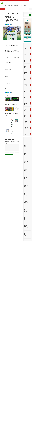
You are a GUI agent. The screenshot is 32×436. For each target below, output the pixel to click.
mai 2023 (25, 179)
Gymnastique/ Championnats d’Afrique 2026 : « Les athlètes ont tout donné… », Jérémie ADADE (8, 114)
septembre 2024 (26, 161)
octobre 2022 (25, 187)
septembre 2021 (26, 202)
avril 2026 (25, 139)
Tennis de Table (26, 127)
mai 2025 (25, 152)
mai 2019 (25, 234)
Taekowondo (25, 121)
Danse (25, 67)
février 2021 (25, 210)
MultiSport (25, 98)
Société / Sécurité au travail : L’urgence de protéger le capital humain (15, 113)
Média (25, 96)
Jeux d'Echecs (25, 85)
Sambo (25, 109)
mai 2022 (25, 193)
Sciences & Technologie (17, 5)
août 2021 (25, 203)
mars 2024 (25, 168)
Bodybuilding (25, 59)
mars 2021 (25, 209)
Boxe (24, 60)
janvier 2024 (25, 170)
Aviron (25, 54)
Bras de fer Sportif (26, 61)
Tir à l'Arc (25, 128)
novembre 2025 (26, 145)
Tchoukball (25, 122)
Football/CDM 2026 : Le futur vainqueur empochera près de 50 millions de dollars (15, 104)
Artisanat (25, 48)
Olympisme (25, 103)
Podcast (25, 5)
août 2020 (25, 217)
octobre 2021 (25, 201)
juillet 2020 (25, 218)
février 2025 (25, 155)
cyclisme (25, 66)
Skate (25, 116)
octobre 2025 (25, 146)
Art (24, 47)
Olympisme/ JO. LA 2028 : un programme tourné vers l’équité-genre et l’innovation (12, 132)
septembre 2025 (26, 147)
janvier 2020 (25, 225)
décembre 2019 (26, 226)
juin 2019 (25, 233)
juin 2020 (25, 219)
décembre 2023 (26, 171)
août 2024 (25, 162)
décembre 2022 (26, 185)
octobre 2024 (25, 160)
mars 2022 (25, 195)
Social (21, 5)
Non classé (25, 102)
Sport (6, 5)
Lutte (24, 92)
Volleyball (25, 134)
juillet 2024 (25, 163)
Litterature (25, 90)
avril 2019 (25, 235)
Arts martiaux (25, 49)
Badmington (25, 55)
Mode (25, 97)
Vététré (25, 133)
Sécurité (25, 115)
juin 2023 (25, 178)
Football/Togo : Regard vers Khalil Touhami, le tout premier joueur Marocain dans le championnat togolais (12, 123)
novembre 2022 (26, 186)
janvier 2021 (25, 211)
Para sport (25, 104)
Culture (9, 5)
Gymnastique (7, 98)
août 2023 (25, 176)
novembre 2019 (26, 227)
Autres (25, 53)
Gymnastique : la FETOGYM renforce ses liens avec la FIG (8, 104)
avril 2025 (25, 153)
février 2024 (25, 169)
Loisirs (25, 91)
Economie (12, 5)
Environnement (25, 72)
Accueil (2, 5)
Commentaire (6, 143)
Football (14, 98)
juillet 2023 (25, 177)
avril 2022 (25, 194)
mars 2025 (25, 154)
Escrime (25, 73)
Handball (25, 79)
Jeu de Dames (25, 84)
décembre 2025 (26, 144)
